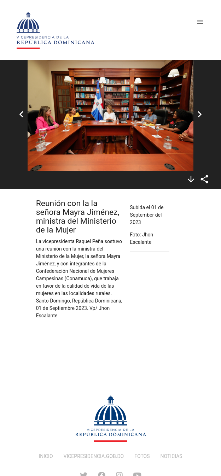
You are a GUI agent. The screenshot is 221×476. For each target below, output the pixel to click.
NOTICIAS (171, 456)
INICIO (46, 456)
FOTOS (142, 456)
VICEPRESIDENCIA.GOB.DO (94, 456)
